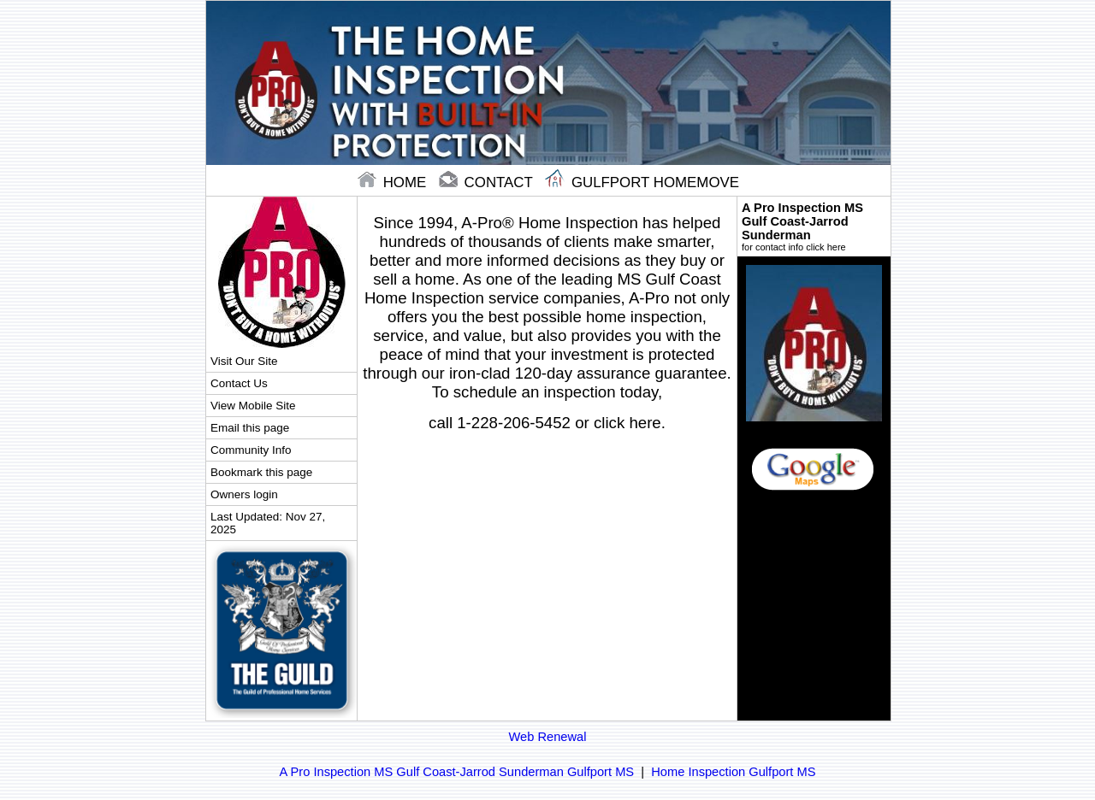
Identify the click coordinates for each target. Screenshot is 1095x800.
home (394, 182)
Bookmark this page (261, 472)
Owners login (244, 494)
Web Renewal (548, 737)
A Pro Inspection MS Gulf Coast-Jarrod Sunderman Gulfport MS (457, 772)
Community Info (250, 450)
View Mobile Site (252, 405)
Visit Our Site (243, 361)
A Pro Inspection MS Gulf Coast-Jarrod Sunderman (814, 226)
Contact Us (239, 383)
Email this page (249, 427)
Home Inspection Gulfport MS (733, 772)
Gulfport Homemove (642, 182)
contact (487, 182)
